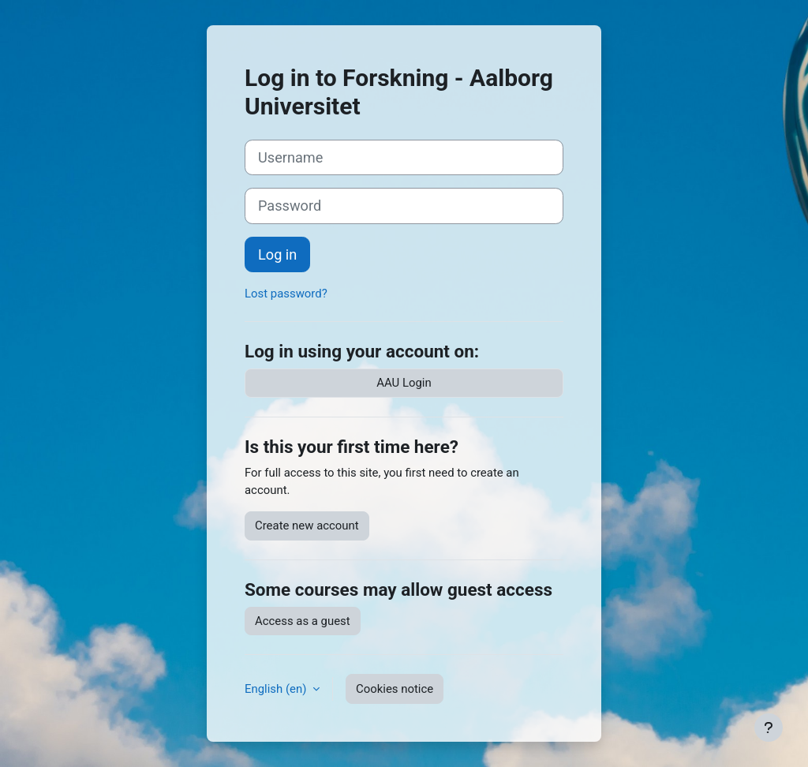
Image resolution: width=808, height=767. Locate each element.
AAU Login (403, 383)
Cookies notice (394, 689)
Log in (277, 254)
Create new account (307, 525)
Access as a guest (302, 621)
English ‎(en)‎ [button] (277, 689)
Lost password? (286, 293)
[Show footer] (768, 727)
